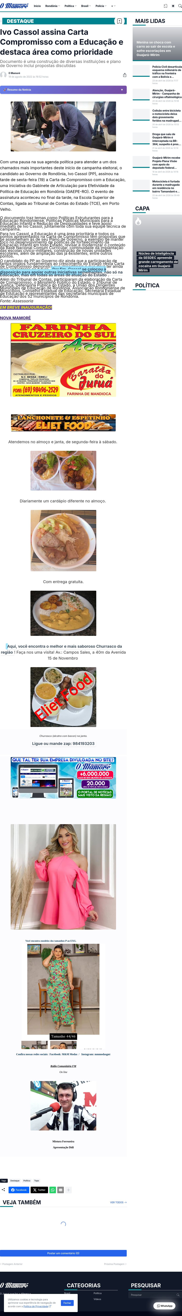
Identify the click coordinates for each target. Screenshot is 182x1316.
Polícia (100, 6)
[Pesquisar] (178, 6)
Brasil (84, 6)
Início (37, 6)
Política (69, 6)
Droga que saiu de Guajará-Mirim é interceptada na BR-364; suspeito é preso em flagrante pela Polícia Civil (166, 139)
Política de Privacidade (36, 1306)
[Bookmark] (119, 21)
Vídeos (97, 1299)
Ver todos (117, 1202)
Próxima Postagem (114, 1264)
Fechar (67, 1303)
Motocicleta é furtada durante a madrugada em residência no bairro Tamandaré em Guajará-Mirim (166, 186)
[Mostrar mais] (68, 1190)
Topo (36, 1180)
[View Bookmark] (166, 7)
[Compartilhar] (123, 75)
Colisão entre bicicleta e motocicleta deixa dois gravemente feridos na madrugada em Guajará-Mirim (166, 115)
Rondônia (51, 6)
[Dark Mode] (171, 6)
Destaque (20, 21)
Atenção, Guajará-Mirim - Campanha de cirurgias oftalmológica (167, 94)
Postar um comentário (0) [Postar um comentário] (63, 1253)
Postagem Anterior (12, 1264)
